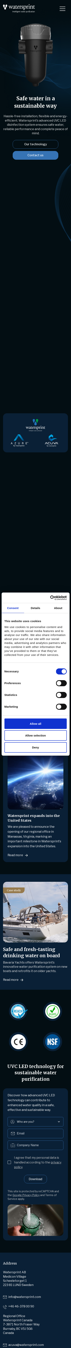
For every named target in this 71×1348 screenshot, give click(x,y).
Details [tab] (35, 608)
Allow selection (35, 735)
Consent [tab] (13, 608)
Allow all (35, 723)
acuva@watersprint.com (26, 1345)
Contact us (35, 155)
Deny (35, 747)
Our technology (35, 144)
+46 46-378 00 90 (21, 1306)
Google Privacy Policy (26, 1195)
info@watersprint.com (24, 1297)
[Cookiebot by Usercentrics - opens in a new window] (50, 597)
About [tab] (58, 608)
